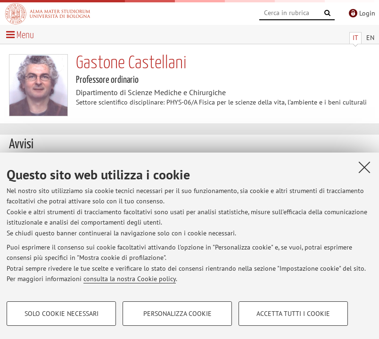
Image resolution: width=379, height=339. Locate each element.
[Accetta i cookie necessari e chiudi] (364, 167)
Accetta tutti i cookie (293, 313)
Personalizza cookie (177, 313)
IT (355, 37)
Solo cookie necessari (62, 313)
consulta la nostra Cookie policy (129, 278)
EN (370, 37)
